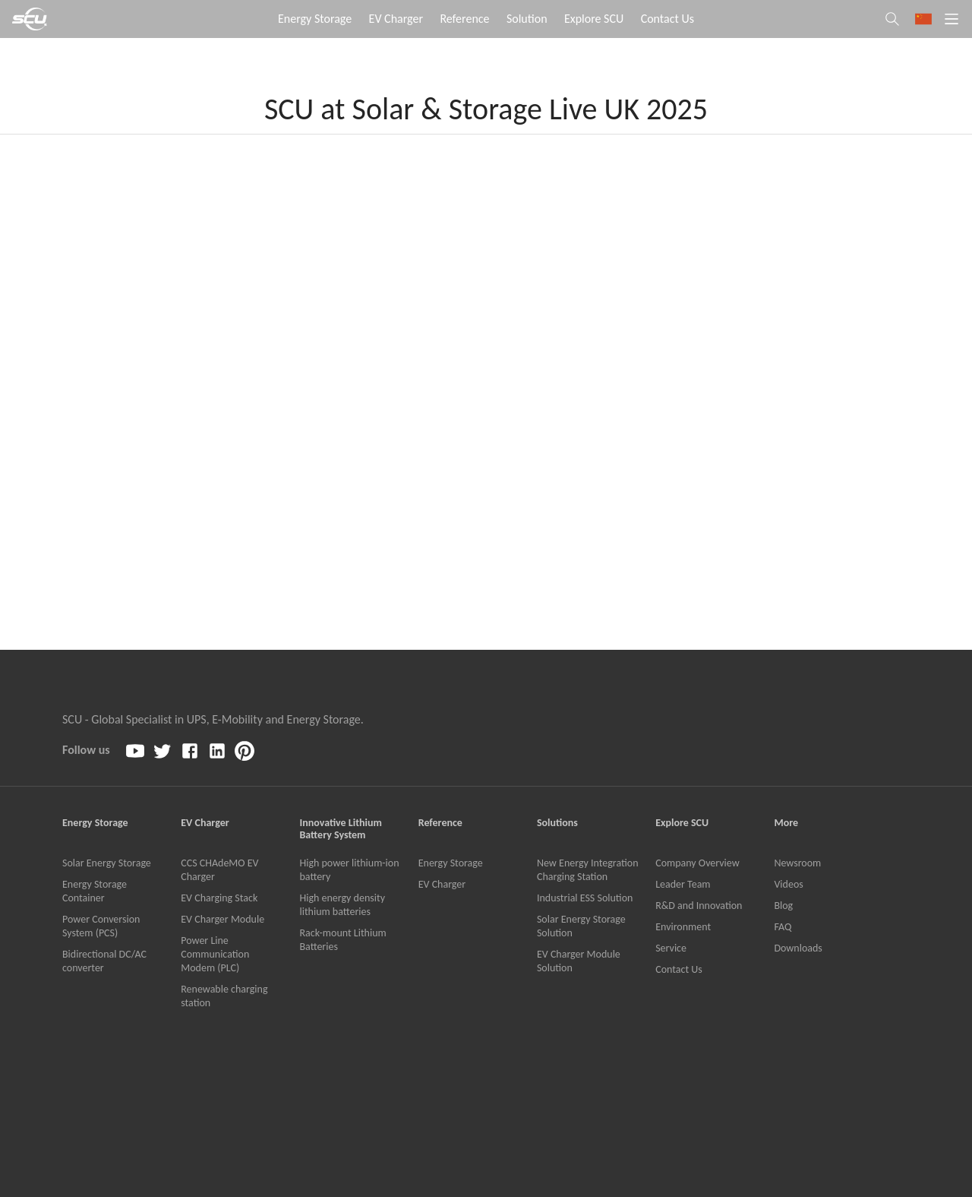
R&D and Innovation (698, 905)
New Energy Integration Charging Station (588, 870)
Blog (783, 905)
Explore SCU (593, 18)
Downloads (798, 948)
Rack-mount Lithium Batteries (342, 939)
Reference (464, 18)
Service (670, 948)
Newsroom (797, 863)
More (786, 823)
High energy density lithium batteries (342, 904)
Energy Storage (315, 18)
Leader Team (682, 884)
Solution (527, 18)
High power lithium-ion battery (349, 870)
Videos (788, 884)
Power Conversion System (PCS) (101, 926)
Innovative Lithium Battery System (340, 829)
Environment (683, 926)
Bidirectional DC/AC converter (104, 961)
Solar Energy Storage (106, 863)
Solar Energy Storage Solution (581, 926)
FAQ (782, 926)
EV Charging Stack (219, 897)
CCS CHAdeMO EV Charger (219, 870)
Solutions (557, 823)
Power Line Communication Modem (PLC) (215, 954)
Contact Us (667, 18)
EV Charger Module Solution (578, 961)
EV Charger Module (222, 919)
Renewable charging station (224, 996)
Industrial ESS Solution (585, 897)
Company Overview (697, 863)
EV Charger (396, 18)
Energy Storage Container (94, 891)
